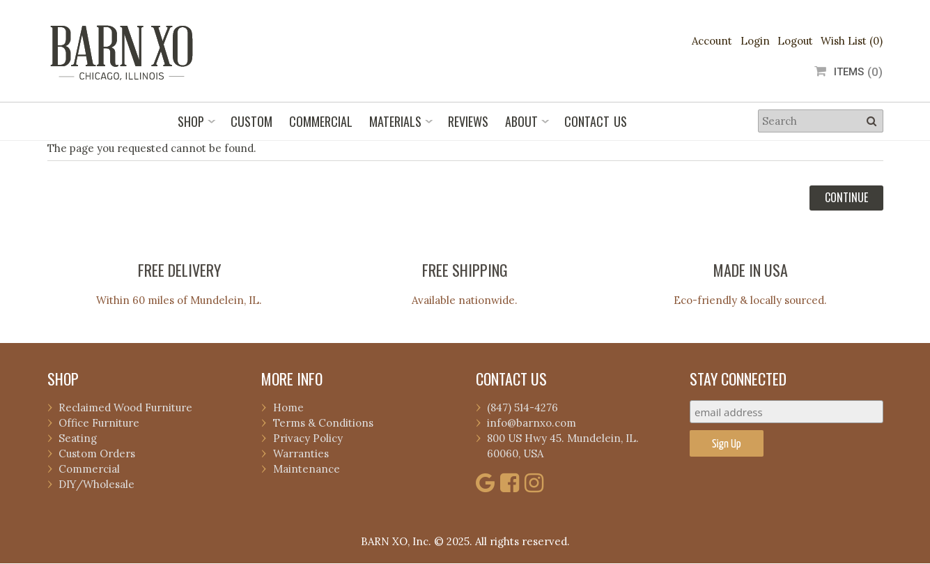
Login (755, 40)
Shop (191, 121)
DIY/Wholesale (96, 484)
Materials (395, 121)
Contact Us (595, 121)
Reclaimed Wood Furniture (125, 407)
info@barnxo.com (531, 422)
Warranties (301, 453)
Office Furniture (99, 422)
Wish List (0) (852, 40)
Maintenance (306, 468)
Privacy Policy (308, 438)
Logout (795, 40)
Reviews (468, 121)
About (521, 121)
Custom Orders (97, 453)
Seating (78, 438)
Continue (846, 197)
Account (712, 40)
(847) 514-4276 (522, 407)
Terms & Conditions (323, 422)
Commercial (320, 121)
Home (288, 407)
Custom (251, 121)
